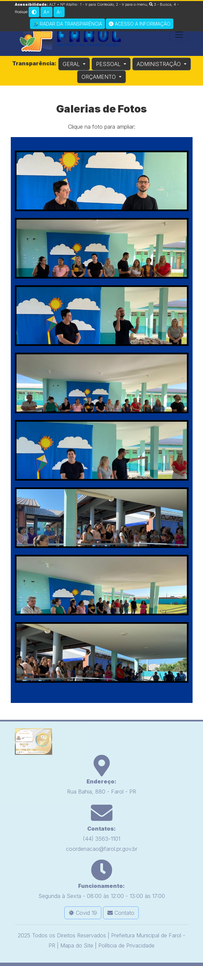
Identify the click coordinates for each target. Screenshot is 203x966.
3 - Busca (160, 4)
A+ (46, 12)
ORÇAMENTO (99, 76)
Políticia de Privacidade (126, 945)
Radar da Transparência (67, 24)
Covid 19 (83, 912)
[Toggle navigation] (179, 34)
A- (59, 12)
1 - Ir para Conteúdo (97, 4)
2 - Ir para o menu (131, 4)
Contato (120, 912)
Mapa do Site (76, 945)
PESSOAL (109, 64)
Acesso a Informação (139, 24)
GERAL (72, 64)
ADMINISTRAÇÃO (159, 64)
